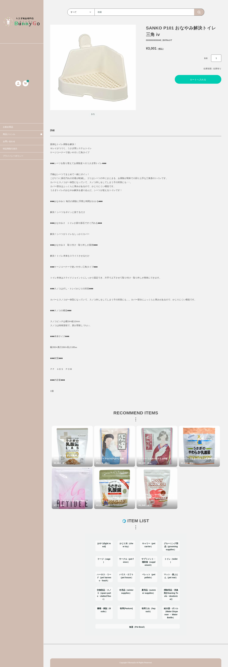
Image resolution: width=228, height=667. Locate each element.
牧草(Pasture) (126, 608)
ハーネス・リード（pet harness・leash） (104, 577)
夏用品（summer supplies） (149, 591)
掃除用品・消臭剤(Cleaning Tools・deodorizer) (171, 594)
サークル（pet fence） (126, 560)
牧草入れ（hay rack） (148, 610)
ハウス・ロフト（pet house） (126, 576)
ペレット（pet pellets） (148, 576)
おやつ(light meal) (104, 545)
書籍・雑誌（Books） (104, 610)
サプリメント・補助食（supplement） (148, 562)
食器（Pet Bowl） (137, 627)
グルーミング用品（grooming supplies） (171, 546)
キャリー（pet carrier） (148, 545)
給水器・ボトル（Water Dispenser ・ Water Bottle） (171, 613)
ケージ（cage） (104, 560)
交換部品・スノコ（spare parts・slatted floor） (104, 594)
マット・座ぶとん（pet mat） (171, 576)
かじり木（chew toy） (126, 545)
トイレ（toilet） (170, 560)
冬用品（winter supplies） (126, 591)
